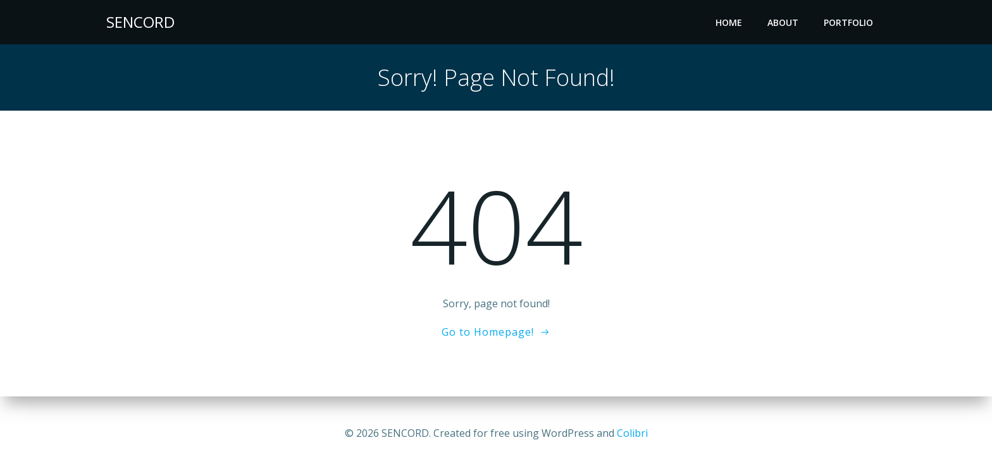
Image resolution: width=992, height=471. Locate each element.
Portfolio (848, 22)
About (782, 22)
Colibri (632, 433)
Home (729, 22)
